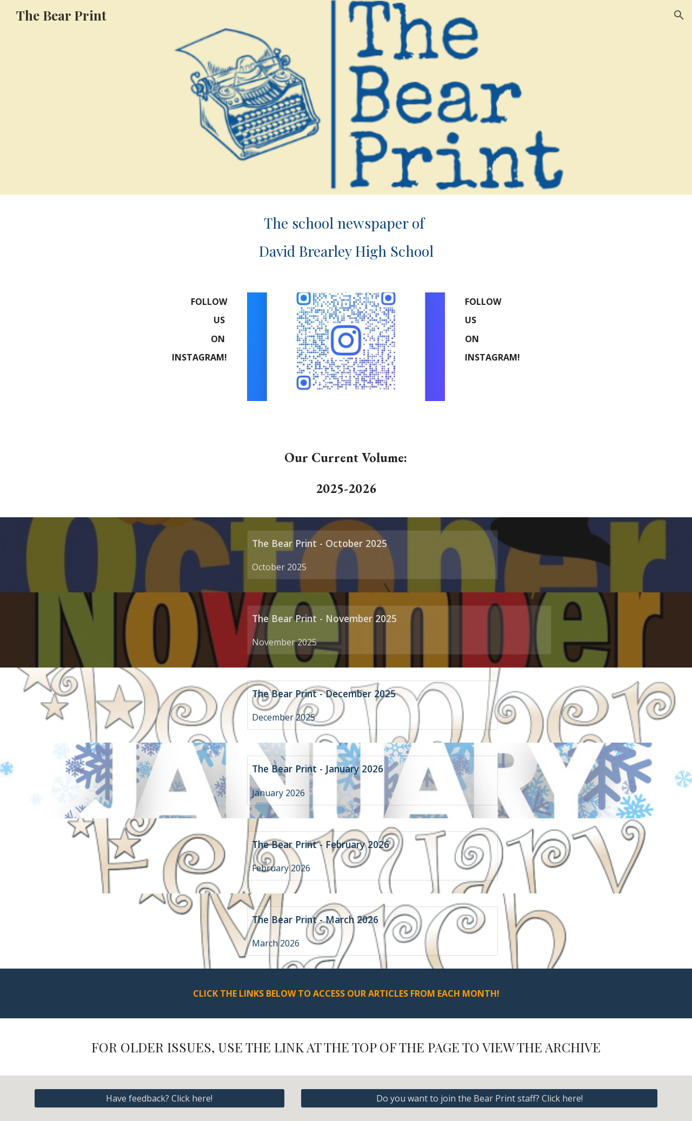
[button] (679, 15)
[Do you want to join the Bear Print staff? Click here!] (479, 1098)
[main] (346, 237)
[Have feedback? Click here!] (159, 1098)
